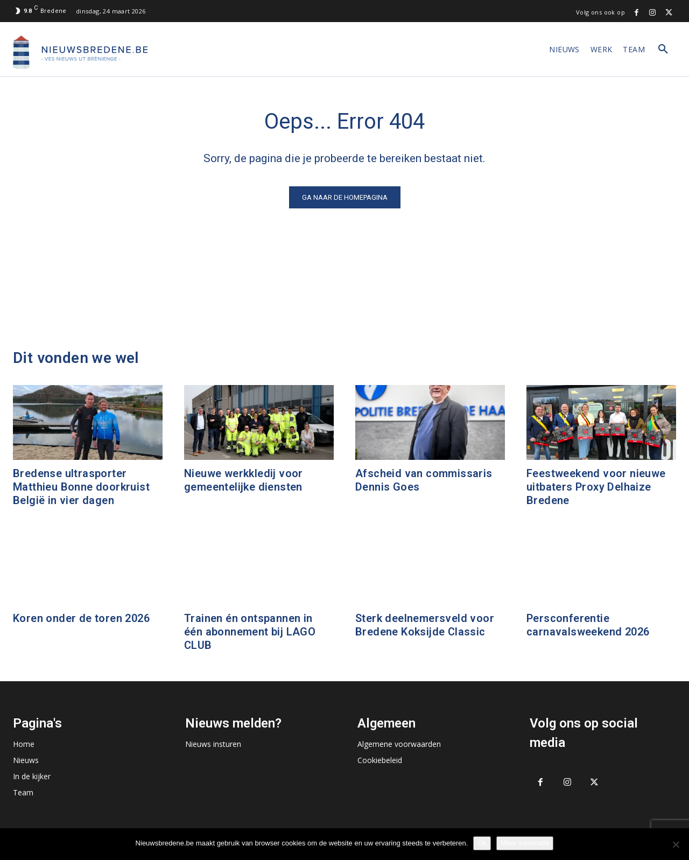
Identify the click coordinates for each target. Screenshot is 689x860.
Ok (482, 843)
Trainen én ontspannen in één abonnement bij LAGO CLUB (249, 632)
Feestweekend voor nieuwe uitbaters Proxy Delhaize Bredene (596, 487)
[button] (663, 49)
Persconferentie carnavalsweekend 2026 (587, 625)
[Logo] (80, 52)
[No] (675, 844)
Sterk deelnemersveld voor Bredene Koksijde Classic (424, 625)
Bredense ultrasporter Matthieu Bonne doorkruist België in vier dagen (81, 487)
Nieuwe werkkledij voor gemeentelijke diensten (243, 480)
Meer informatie (525, 843)
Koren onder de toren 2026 (81, 618)
